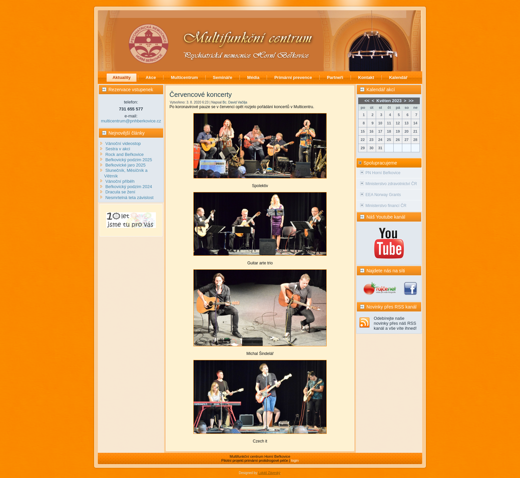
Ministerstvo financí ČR (385, 205)
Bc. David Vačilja (235, 102)
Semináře (222, 77)
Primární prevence (293, 77)
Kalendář (398, 77)
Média (253, 77)
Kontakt (366, 77)
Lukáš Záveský (269, 473)
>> (411, 100)
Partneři (335, 77)
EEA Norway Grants (383, 194)
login (294, 460)
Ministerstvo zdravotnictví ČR (391, 183)
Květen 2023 (389, 100)
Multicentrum (184, 77)
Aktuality (121, 77)
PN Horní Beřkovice (382, 173)
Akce (151, 77)
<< (366, 100)
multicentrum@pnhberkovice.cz (131, 120)
